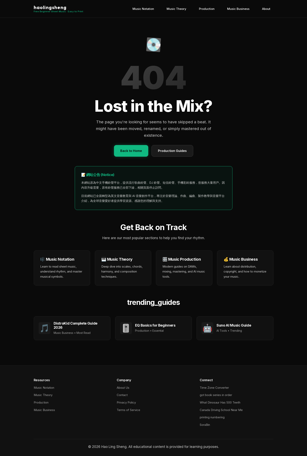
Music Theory (176, 9)
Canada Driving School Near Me (221, 410)
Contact (122, 395)
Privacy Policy (126, 402)
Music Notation (143, 9)
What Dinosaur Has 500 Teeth (220, 402)
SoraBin (205, 425)
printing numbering (212, 417)
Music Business (238, 9)
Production (207, 9)
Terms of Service (128, 410)
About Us (123, 388)
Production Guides (172, 151)
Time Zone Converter (214, 388)
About (266, 9)
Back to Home (131, 151)
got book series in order (216, 395)
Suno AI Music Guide (233, 325)
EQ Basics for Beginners (155, 325)
